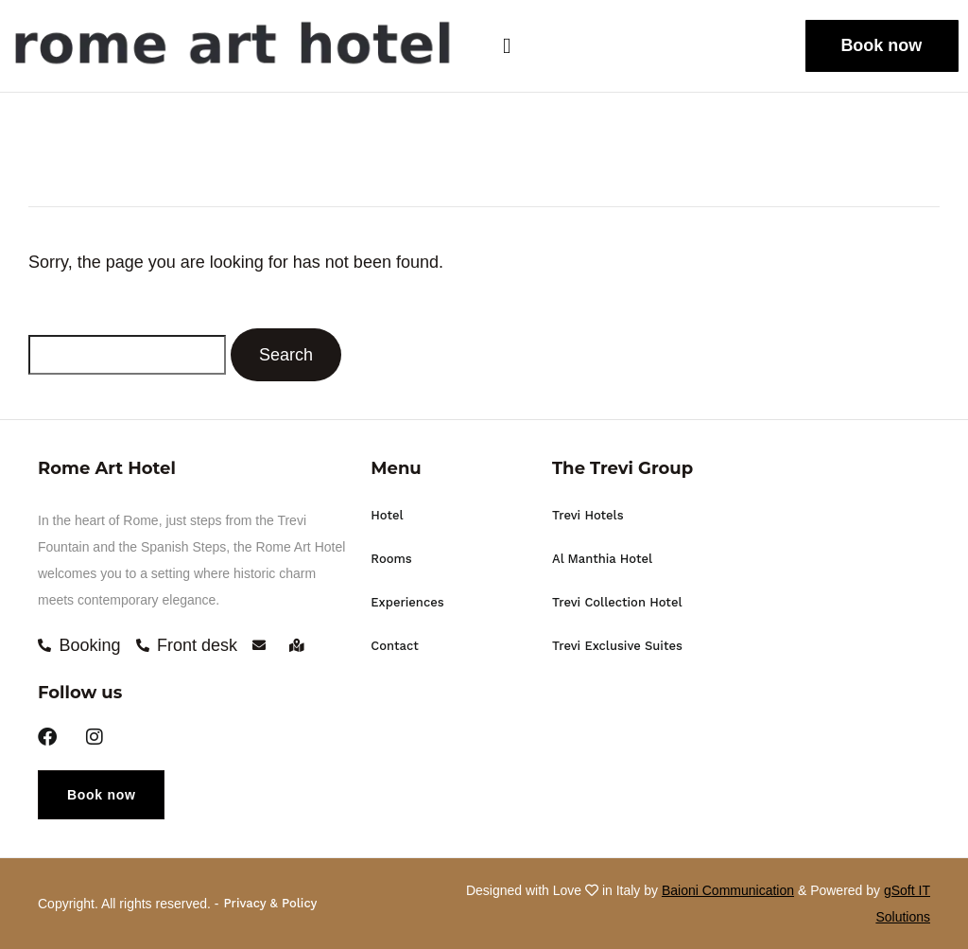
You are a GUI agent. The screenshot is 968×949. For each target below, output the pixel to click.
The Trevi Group (622, 468)
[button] (523, 45)
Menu (396, 468)
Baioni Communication (728, 890)
